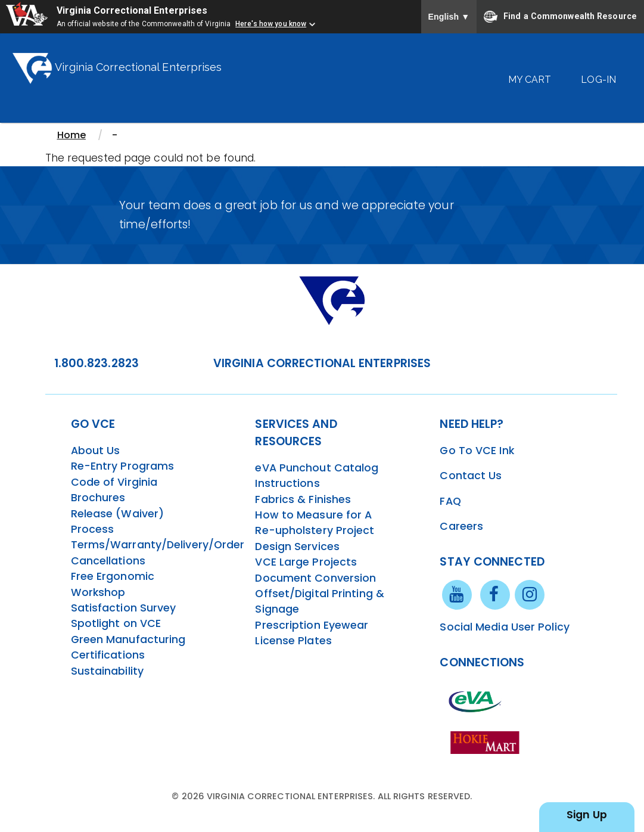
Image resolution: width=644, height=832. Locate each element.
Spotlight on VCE (116, 623)
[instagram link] (529, 594)
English (449, 16)
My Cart (530, 79)
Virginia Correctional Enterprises (132, 10)
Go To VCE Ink (477, 450)
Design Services (297, 546)
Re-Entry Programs (123, 466)
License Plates (293, 641)
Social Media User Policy (504, 627)
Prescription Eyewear (311, 625)
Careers (461, 526)
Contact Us (471, 475)
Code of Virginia (114, 482)
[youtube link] (457, 594)
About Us (95, 450)
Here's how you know (270, 24)
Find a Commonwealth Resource (560, 17)
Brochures (98, 497)
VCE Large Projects (306, 562)
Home (71, 135)
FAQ (450, 501)
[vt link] (487, 742)
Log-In (598, 79)
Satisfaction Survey (123, 608)
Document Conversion (315, 578)
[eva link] (475, 701)
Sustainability (107, 671)
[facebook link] (495, 594)
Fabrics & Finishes (303, 499)
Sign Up (587, 815)
